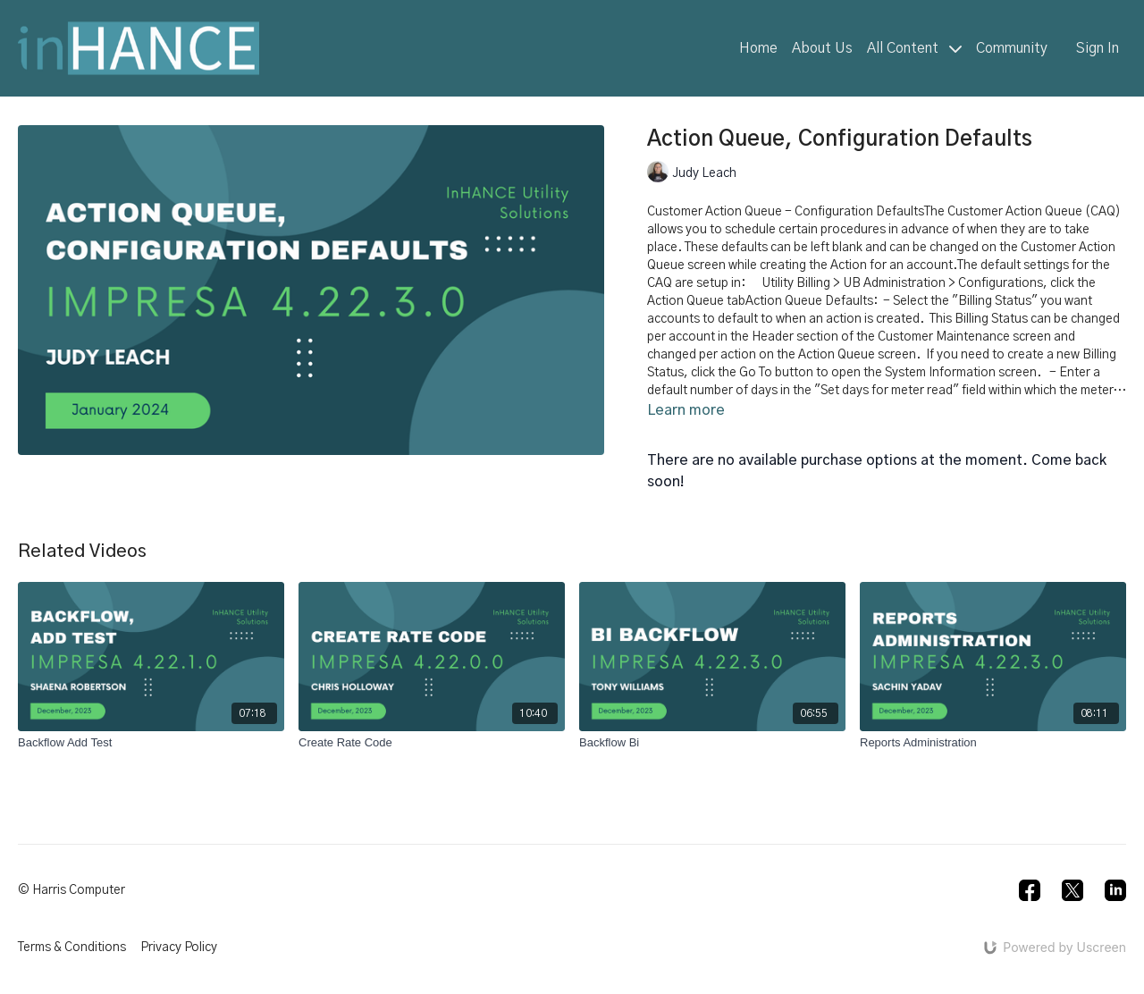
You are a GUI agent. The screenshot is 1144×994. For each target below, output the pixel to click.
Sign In (1097, 48)
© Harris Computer (71, 890)
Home (758, 48)
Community (1011, 48)
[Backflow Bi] (712, 743)
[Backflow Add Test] (151, 743)
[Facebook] (1029, 890)
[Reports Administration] (993, 743)
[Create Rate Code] (432, 743)
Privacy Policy (178, 947)
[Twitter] (1072, 890)
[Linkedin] (1115, 890)
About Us (822, 48)
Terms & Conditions (72, 947)
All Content (914, 48)
